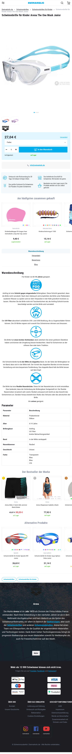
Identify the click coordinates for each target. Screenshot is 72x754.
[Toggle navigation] (3, 3)
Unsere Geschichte (12, 709)
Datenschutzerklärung (60, 713)
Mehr (36, 653)
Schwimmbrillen (22, 9)
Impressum (60, 709)
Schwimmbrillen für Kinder (42, 9)
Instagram (52, 671)
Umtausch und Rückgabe (35, 709)
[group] (16, 223)
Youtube (33, 671)
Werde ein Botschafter (60, 716)
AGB (60, 706)
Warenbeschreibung (36, 251)
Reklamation (36, 713)
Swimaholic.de (7, 9)
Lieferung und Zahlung (36, 706)
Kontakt (12, 706)
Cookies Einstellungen (36, 716)
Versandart (63, 137)
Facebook (41, 671)
